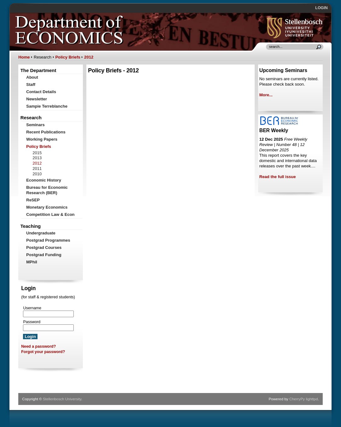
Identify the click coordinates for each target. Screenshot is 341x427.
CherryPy (297, 399)
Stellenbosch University (62, 399)
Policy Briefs (67, 57)
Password (31, 322)
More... (266, 95)
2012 (88, 57)
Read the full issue (277, 176)
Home (24, 57)
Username (32, 308)
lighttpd (312, 399)
